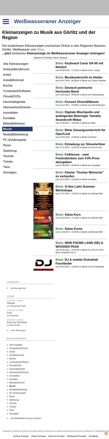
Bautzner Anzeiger (57, 436)
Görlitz (6, 49)
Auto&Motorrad (13, 80)
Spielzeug (10, 150)
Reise (7, 145)
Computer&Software (17, 91)
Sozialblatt (93, 436)
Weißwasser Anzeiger (76, 436)
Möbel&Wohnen (14, 123)
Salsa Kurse (73, 228)
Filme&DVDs (12, 96)
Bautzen (99, 45)
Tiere (6, 167)
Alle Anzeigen (15, 345)
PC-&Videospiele (14, 140)
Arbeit (7, 74)
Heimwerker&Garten (17, 107)
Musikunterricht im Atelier (84, 77)
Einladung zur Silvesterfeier (85, 144)
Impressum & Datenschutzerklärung (60, 431)
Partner (25, 431)
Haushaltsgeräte (14, 102)
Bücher (8, 85)
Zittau (40, 49)
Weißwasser (21, 49)
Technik (8, 156)
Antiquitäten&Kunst (16, 69)
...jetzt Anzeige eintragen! (25, 418)
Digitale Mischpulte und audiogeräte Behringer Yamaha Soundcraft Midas (78, 115)
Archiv (80, 431)
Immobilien (10, 112)
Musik (7, 129)
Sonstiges (10, 172)
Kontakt (33, 431)
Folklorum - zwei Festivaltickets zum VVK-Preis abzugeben (78, 158)
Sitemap (88, 431)
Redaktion (7, 431)
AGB (40, 431)
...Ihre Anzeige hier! (17, 288)
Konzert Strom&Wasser (82, 102)
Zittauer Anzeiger (38, 436)
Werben (16, 431)
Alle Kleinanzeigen (15, 64)
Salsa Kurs (73, 214)
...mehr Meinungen (17, 330)
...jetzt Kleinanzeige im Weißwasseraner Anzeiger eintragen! (53, 53)
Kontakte (9, 118)
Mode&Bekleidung (15, 134)
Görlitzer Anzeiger (21, 436)
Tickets (8, 161)
